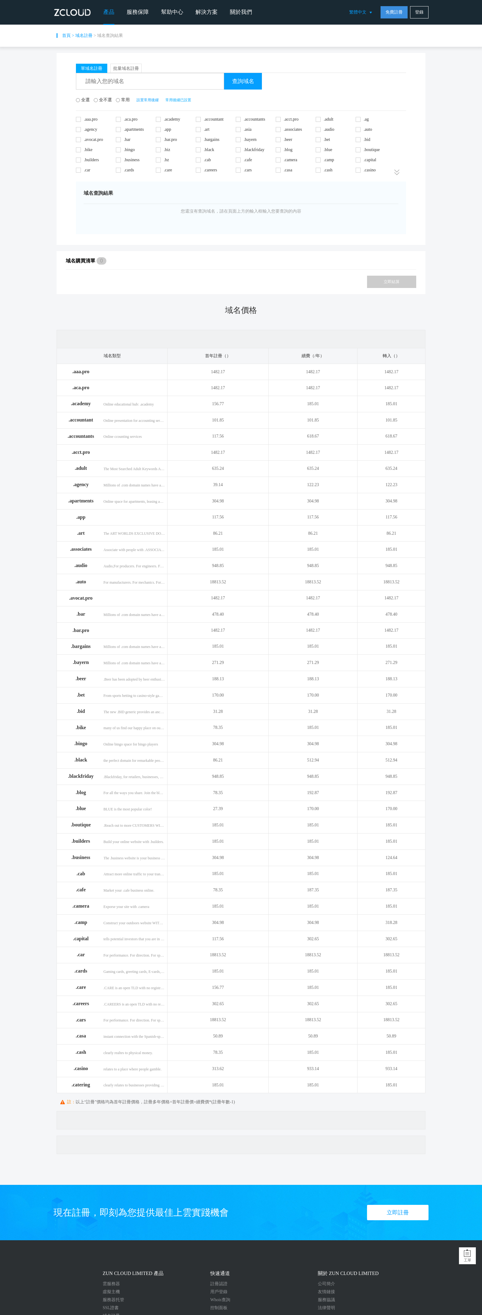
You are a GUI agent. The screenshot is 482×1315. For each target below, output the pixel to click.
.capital (81, 938)
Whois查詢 (220, 1299)
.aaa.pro (80, 371)
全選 (83, 100)
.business (81, 857)
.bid (81, 711)
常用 (123, 100)
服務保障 (138, 12)
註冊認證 (218, 1283)
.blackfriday (80, 776)
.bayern (81, 662)
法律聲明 (326, 1307)
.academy (81, 403)
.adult (81, 468)
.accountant (81, 419)
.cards (80, 970)
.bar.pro (81, 630)
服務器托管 (113, 1299)
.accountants (81, 436)
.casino (81, 1068)
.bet (81, 694)
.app (80, 517)
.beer (81, 678)
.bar (81, 614)
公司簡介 (326, 1283)
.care (81, 987)
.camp (80, 922)
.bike (81, 727)
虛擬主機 (111, 1291)
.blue (81, 808)
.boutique (81, 824)
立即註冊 (398, 1212)
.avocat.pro (81, 598)
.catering (81, 1084)
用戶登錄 (218, 1291)
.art (81, 533)
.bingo (80, 743)
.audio (80, 565)
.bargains (81, 646)
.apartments (80, 500)
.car (81, 954)
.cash (81, 1052)
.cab (81, 873)
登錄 (419, 12)
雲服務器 (111, 1283)
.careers (81, 1003)
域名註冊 (84, 35)
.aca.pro (81, 387)
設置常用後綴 (147, 100)
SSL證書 (111, 1307)
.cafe (81, 889)
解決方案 (207, 12)
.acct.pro (81, 452)
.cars (81, 1019)
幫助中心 (172, 12)
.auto (81, 581)
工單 (467, 1260)
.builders (81, 841)
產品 (108, 12)
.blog (81, 792)
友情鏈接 (326, 1291)
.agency (81, 484)
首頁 (66, 35)
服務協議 (326, 1299)
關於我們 (241, 12)
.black (80, 759)
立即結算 (392, 281)
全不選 (103, 100)
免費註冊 (394, 12)
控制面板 (218, 1307)
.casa (81, 1035)
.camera (81, 906)
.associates (81, 549)
